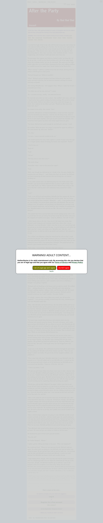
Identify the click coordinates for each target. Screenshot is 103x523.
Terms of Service (61, 262)
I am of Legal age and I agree (44, 268)
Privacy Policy (77, 262)
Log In (51, 271)
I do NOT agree (63, 268)
